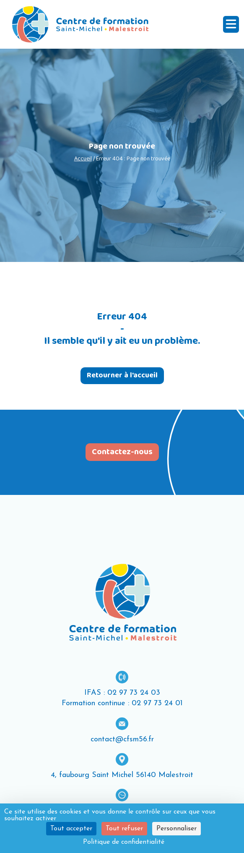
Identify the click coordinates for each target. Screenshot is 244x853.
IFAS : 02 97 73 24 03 (122, 693)
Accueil (83, 159)
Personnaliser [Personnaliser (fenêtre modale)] (176, 828)
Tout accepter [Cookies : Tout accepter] (71, 828)
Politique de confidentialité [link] (123, 842)
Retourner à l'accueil (122, 375)
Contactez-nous (122, 452)
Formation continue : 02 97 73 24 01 (122, 703)
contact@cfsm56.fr (122, 739)
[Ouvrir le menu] (231, 24)
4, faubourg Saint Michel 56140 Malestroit (122, 775)
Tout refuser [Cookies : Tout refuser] (124, 828)
